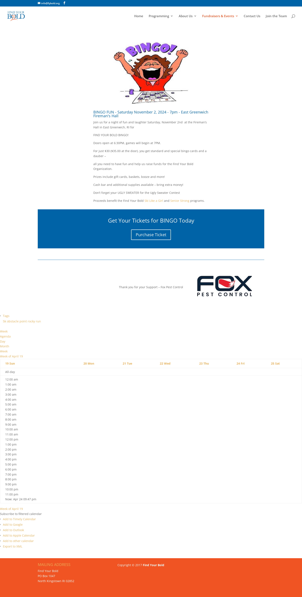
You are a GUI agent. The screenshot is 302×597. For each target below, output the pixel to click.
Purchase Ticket (151, 234)
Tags (6, 316)
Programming (159, 16)
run (38, 321)
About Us (186, 16)
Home (138, 16)
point (24, 321)
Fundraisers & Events (218, 16)
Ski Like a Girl (153, 201)
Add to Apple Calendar (19, 535)
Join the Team (276, 16)
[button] (21, 514)
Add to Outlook (13, 530)
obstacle (13, 321)
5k (5, 321)
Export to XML (12, 546)
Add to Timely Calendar (19, 519)
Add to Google (13, 525)
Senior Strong (179, 201)
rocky (32, 321)
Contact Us (252, 16)
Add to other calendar (18, 541)
